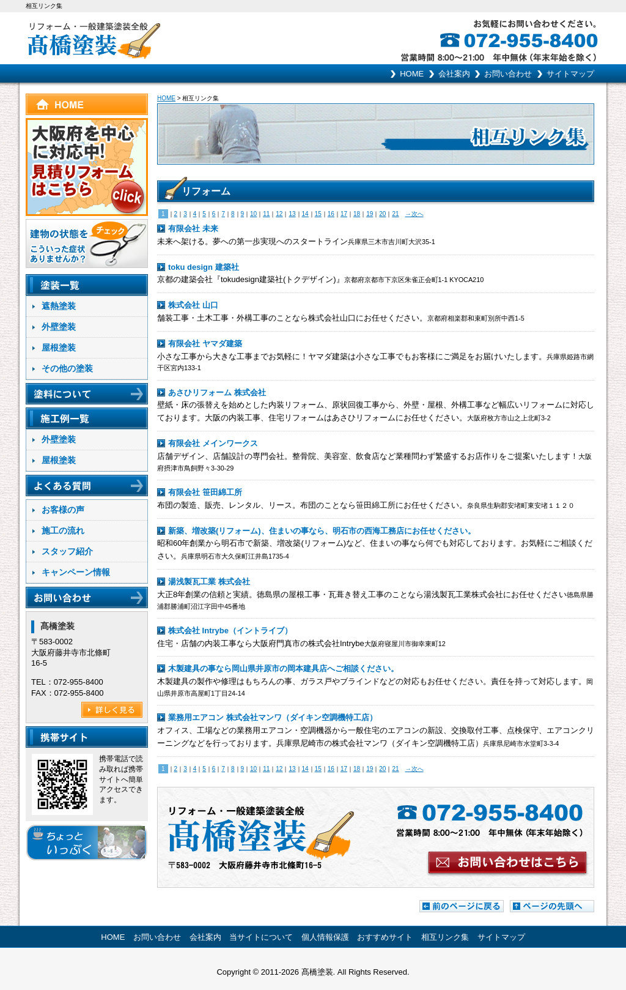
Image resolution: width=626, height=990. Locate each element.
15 (318, 213)
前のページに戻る (461, 906)
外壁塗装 (59, 327)
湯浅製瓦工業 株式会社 (209, 581)
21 (395, 213)
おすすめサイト (385, 937)
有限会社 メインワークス (213, 443)
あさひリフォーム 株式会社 (217, 392)
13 (292, 213)
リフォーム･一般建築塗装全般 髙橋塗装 (169, 38)
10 (253, 213)
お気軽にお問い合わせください (536, 38)
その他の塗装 (67, 368)
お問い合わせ (508, 73)
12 (279, 213)
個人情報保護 (325, 937)
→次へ (414, 213)
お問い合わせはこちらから (375, 837)
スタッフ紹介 (67, 551)
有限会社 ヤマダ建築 (205, 343)
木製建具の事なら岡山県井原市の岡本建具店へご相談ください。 (283, 668)
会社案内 (454, 73)
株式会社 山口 (193, 305)
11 (266, 213)
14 (305, 213)
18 (356, 213)
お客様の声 (63, 510)
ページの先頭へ (552, 906)
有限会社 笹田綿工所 (205, 492)
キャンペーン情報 (76, 572)
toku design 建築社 (203, 267)
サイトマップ (570, 73)
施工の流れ (63, 530)
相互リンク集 (445, 937)
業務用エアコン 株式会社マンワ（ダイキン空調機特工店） (272, 717)
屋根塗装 (59, 347)
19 (369, 213)
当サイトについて (261, 937)
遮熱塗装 (59, 306)
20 (382, 213)
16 (331, 213)
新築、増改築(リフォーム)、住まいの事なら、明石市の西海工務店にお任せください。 (322, 530)
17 (344, 213)
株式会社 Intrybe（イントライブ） (230, 630)
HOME (412, 73)
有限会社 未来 (193, 228)
